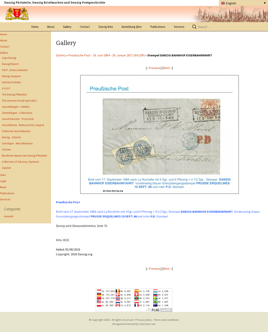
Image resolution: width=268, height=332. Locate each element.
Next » (167, 68)
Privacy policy (143, 320)
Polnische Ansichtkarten (16, 131)
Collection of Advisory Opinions (20, 161)
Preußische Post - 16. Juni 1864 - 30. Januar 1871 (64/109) (106, 55)
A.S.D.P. (6, 88)
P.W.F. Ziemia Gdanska (15, 70)
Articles (6, 149)
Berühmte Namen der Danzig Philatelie (24, 155)
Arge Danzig (9, 58)
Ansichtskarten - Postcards (18, 119)
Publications (157, 27)
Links (3, 175)
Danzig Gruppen (11, 76)
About (51, 27)
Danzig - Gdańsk (11, 137)
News (3, 187)
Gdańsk (6, 168)
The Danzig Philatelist (14, 94)
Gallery (67, 27)
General (8, 216)
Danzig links (105, 27)
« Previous (153, 68)
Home (35, 27)
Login (3, 181)
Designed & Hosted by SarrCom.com (134, 324)
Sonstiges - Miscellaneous (17, 143)
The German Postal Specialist (19, 100)
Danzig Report (10, 64)
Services (179, 27)
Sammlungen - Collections (17, 113)
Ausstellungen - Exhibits (16, 106)
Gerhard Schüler (11, 82)
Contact (85, 27)
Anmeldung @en (132, 27)
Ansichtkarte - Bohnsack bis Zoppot (23, 125)
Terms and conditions (166, 320)
